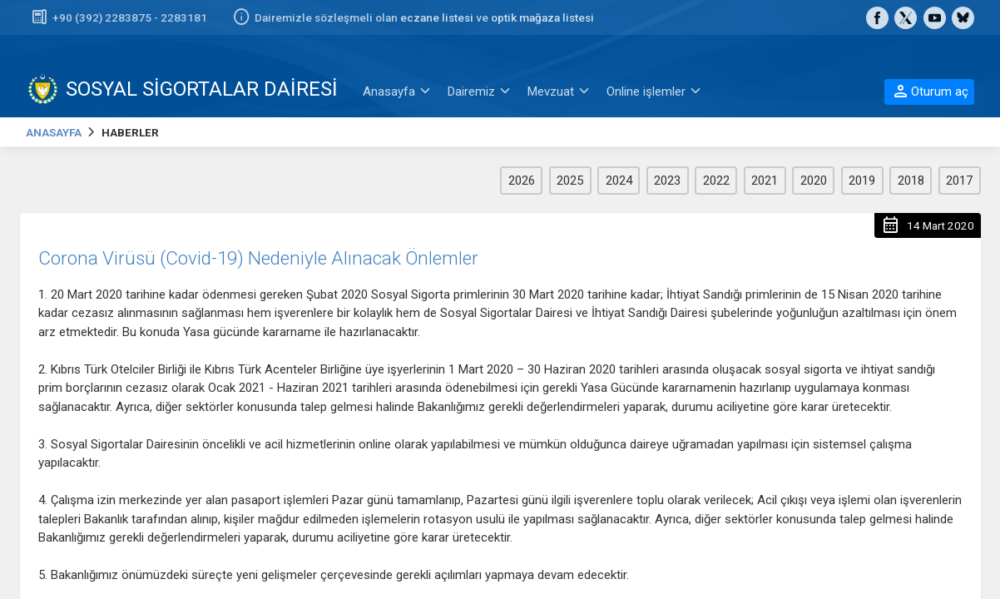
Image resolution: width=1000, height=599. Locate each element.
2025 (570, 180)
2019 (862, 180)
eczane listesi (436, 17)
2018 (911, 180)
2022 (716, 180)
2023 (667, 180)
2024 (619, 180)
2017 (959, 180)
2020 (813, 180)
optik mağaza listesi (542, 17)
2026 (521, 180)
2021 (764, 180)
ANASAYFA (54, 132)
